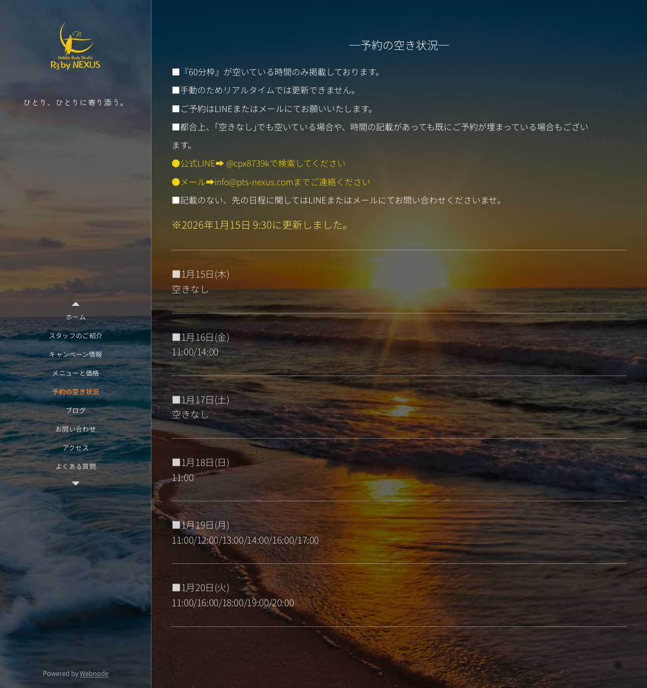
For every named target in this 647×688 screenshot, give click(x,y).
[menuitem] (75, 317)
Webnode (94, 673)
